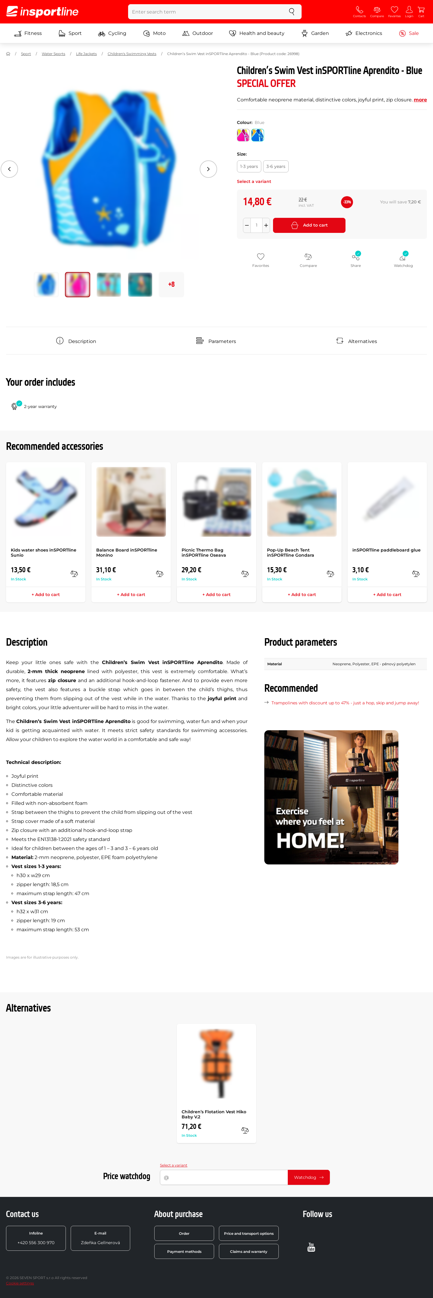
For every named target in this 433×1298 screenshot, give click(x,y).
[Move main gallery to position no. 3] (140, 284)
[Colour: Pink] (243, 135)
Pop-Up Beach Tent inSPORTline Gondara (290, 552)
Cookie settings (20, 1283)
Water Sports (53, 53)
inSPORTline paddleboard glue (386, 550)
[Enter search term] (205, 11)
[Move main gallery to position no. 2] (108, 284)
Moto (154, 33)
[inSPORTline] (42, 12)
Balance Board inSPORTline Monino (126, 552)
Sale (409, 33)
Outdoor (197, 33)
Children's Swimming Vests (132, 53)
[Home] (8, 54)
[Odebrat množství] (247, 225)
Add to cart (309, 225)
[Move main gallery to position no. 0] (46, 284)
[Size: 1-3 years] (249, 166)
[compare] (74, 574)
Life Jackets (86, 53)
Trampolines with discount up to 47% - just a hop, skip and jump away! (345, 703)
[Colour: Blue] (257, 135)
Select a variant (173, 1165)
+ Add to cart (46, 594)
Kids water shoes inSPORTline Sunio (43, 552)
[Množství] (256, 225)
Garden (315, 33)
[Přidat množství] (266, 225)
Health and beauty (256, 33)
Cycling (112, 33)
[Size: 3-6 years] (276, 166)
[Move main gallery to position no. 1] (77, 284)
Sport (70, 33)
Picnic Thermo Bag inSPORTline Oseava (204, 552)
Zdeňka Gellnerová (100, 1238)
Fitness (28, 33)
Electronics (363, 33)
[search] (292, 11)
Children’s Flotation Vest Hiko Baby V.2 (214, 1114)
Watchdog (309, 1177)
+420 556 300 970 (35, 1238)
